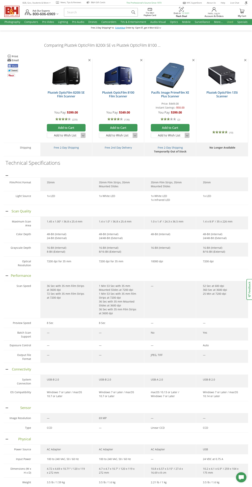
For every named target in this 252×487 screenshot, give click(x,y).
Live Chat (234, 2)
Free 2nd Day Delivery (118, 147)
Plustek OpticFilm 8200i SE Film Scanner (66, 94)
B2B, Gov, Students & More (37, 2)
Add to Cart (66, 128)
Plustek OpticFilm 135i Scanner (222, 94)
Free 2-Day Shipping (66, 147)
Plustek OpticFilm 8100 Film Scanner (118, 94)
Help (223, 2)
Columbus (120, 27)
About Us (211, 2)
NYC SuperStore (192, 2)
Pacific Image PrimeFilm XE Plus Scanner (170, 94)
